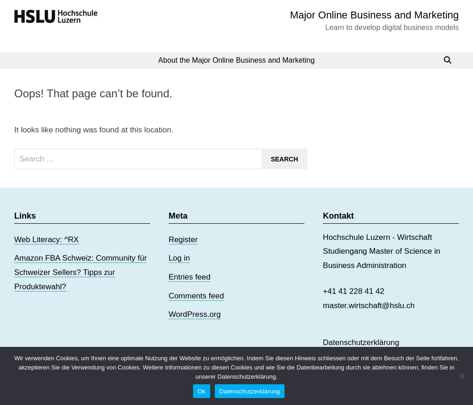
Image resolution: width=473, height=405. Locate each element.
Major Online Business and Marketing (374, 15)
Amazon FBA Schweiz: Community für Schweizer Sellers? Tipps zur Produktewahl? (80, 272)
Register (183, 239)
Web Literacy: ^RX (46, 239)
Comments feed (196, 296)
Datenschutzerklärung (361, 342)
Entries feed (190, 277)
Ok (202, 391)
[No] (461, 376)
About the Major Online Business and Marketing (236, 60)
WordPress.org (195, 314)
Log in (179, 258)
